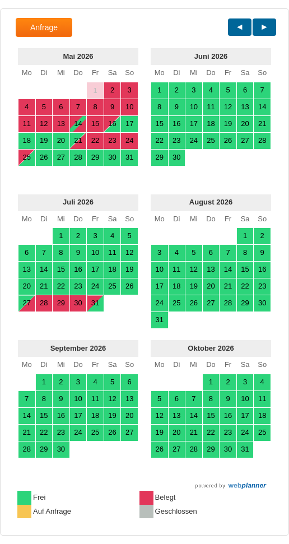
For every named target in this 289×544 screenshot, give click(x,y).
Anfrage (44, 27)
